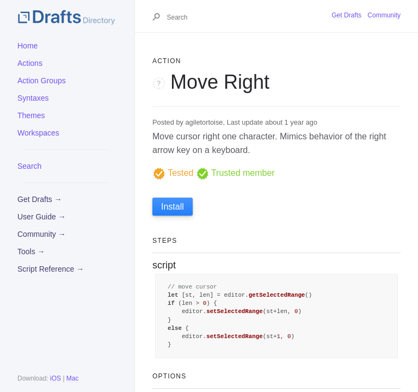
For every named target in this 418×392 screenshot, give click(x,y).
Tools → (31, 251)
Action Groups (41, 80)
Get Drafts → (39, 199)
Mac (72, 378)
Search (29, 166)
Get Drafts (346, 15)
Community (384, 15)
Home (27, 45)
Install (172, 206)
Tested (172, 172)
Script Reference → (50, 269)
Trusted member (235, 172)
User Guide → (41, 216)
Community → (41, 234)
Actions (29, 63)
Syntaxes (33, 98)
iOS (55, 378)
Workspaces (38, 132)
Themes (31, 115)
